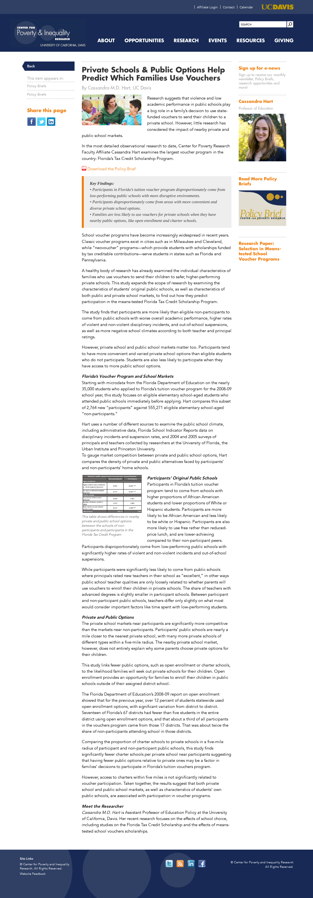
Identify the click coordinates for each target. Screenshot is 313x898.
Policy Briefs (36, 86)
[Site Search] (290, 24)
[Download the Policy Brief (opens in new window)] (108, 168)
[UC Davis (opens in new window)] (277, 7)
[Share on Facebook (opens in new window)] (31, 121)
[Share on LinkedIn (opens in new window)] (51, 121)
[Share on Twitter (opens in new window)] (41, 121)
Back (31, 66)
